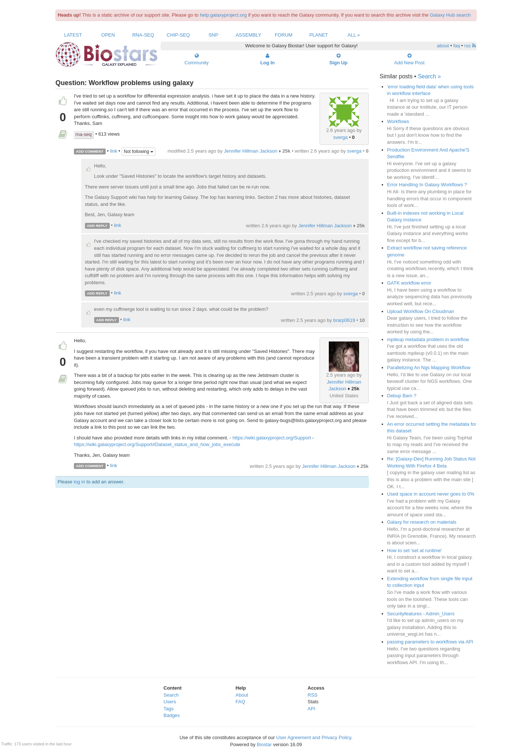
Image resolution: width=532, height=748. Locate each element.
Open (108, 35)
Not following (138, 151)
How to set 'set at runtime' (414, 550)
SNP (213, 35)
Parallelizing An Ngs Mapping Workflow (429, 367)
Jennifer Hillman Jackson (250, 151)
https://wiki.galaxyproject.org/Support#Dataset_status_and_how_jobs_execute (157, 444)
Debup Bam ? (402, 395)
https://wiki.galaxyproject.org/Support (271, 438)
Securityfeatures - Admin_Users (421, 613)
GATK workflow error (409, 283)
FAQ (240, 701)
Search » (429, 76)
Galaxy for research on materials (422, 522)
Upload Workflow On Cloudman (420, 311)
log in (79, 481)
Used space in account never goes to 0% (430, 494)
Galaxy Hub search (450, 15)
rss (470, 45)
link (113, 151)
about (443, 45)
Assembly (248, 35)
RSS (313, 695)
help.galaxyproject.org (223, 15)
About (242, 695)
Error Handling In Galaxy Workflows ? (427, 184)
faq (456, 45)
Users (170, 701)
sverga (340, 137)
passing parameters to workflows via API (430, 642)
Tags (169, 708)
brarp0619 (344, 320)
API (312, 708)
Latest (73, 35)
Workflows (398, 121)
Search (171, 695)
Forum (284, 35)
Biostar (264, 744)
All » (354, 35)
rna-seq (83, 134)
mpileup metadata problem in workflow (428, 339)
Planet (318, 35)
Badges (172, 715)
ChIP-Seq (178, 35)
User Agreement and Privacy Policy (313, 737)
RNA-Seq (143, 35)
